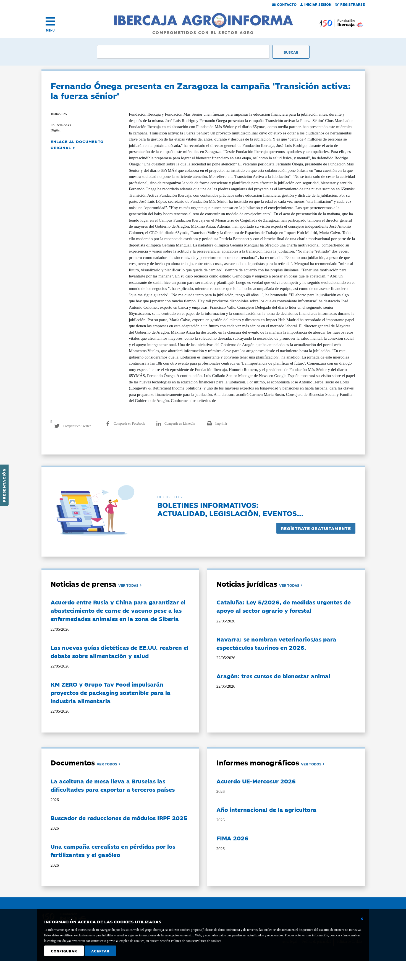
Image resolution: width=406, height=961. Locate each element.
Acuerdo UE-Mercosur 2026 (256, 781)
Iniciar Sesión (316, 4)
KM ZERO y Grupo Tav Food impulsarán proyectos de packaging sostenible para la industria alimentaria (111, 692)
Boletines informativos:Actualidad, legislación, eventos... (230, 509)
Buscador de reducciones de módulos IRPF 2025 (119, 818)
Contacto (284, 4)
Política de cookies (208, 941)
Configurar (64, 950)
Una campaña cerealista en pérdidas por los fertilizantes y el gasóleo (113, 850)
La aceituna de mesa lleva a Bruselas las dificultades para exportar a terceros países (113, 785)
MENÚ (50, 30)
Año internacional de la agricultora (266, 809)
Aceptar (100, 950)
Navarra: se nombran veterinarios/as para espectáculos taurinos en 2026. (276, 643)
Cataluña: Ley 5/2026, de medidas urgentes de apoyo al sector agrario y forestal (283, 606)
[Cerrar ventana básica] (362, 919)
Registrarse (350, 4)
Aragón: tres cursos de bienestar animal (273, 676)
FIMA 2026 (232, 838)
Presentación (4, 485)
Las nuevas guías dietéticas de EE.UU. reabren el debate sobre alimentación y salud (119, 651)
